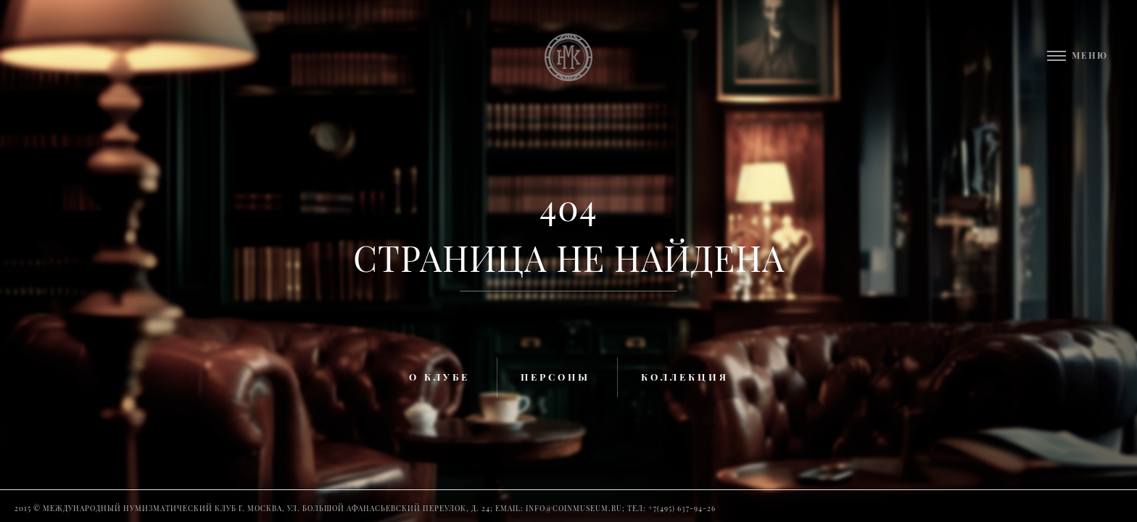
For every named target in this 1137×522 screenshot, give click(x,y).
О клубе (439, 376)
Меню (1090, 55)
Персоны (555, 376)
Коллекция (685, 376)
